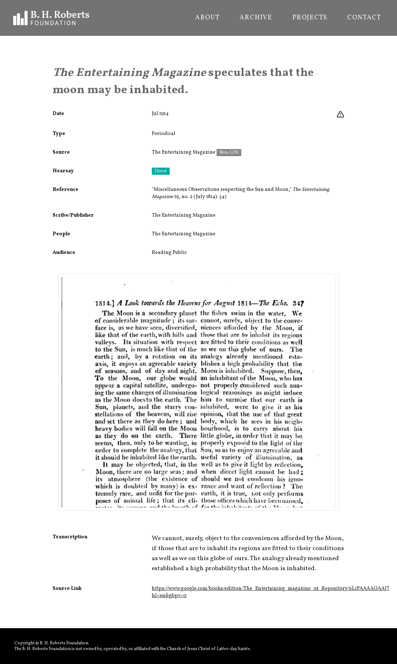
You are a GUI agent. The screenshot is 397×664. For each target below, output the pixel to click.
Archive (255, 18)
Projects (309, 18)
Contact (364, 18)
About (207, 18)
